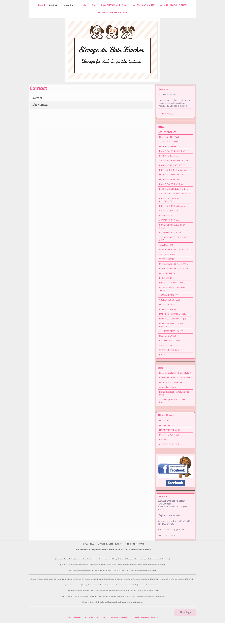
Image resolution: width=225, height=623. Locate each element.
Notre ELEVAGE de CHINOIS (173, 5)
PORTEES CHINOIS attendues (172, 206)
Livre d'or (82, 5)
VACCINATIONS (166, 245)
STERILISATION (166, 259)
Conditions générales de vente (145, 617)
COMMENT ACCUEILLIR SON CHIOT (172, 226)
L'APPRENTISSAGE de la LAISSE (173, 268)
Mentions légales (74, 617)
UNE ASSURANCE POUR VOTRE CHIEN (173, 238)
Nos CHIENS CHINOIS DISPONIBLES (169, 199)
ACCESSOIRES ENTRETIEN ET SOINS (173, 288)
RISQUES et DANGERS (169, 309)
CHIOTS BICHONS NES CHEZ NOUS (175, 160)
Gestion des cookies (92, 617)
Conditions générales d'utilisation (116, 617)
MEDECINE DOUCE (167, 336)
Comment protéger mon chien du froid (173, 401)
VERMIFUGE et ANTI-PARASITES (174, 249)
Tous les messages (167, 114)
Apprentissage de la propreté (172, 387)
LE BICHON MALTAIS (168, 146)
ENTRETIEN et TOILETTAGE (172, 283)
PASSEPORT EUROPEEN (170, 232)
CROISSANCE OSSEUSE (169, 300)
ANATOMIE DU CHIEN (169, 295)
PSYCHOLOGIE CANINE (169, 340)
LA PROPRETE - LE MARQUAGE (173, 264)
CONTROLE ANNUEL (168, 254)
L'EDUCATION (165, 278)
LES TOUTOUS (165, 425)
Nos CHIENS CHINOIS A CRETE (112, 12)
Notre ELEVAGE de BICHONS (114, 5)
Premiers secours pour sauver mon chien (174, 393)
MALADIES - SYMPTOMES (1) (172, 314)
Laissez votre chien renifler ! (171, 382)
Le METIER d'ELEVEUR (169, 137)
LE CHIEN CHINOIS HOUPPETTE (174, 175)
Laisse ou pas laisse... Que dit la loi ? (175, 373)
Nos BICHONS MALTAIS (144, 5)
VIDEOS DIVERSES (167, 132)
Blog (94, 5)
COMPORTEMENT (167, 345)
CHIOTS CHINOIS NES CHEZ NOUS (175, 194)
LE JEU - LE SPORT (167, 304)
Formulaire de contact (167, 536)
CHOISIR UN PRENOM (169, 220)
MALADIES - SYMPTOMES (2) (172, 319)
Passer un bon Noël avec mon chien (174, 378)
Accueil (41, 5)
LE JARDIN (164, 420)
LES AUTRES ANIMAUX (169, 430)
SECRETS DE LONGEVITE (170, 350)
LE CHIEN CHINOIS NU (169, 179)
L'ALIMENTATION (167, 273)
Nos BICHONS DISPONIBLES (172, 165)
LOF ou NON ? (165, 215)
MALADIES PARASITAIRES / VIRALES (171, 324)
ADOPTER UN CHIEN (168, 211)
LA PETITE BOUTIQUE (169, 435)
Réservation (40, 105)
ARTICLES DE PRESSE (169, 444)
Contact (37, 98)
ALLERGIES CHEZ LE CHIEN (171, 331)
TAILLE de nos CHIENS (169, 141)
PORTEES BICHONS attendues (173, 170)
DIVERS (162, 355)
